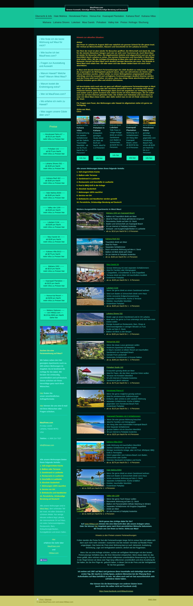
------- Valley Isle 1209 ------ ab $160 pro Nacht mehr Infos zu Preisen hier (54, 210)
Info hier (82, 158)
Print (40, 599)
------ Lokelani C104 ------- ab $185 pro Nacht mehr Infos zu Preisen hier (54, 224)
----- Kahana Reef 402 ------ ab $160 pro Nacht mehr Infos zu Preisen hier (54, 180)
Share (43, 560)
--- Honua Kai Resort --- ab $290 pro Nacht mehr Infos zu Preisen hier (54, 298)
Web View (152, 599)
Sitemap (48, 599)
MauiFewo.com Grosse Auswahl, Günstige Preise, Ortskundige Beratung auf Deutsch (96, 9)
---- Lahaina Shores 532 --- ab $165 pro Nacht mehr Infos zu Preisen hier (54, 166)
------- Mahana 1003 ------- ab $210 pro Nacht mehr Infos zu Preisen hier (54, 268)
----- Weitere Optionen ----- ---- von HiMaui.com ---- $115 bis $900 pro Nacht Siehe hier (53, 314)
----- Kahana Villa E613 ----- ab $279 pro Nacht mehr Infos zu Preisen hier (54, 254)
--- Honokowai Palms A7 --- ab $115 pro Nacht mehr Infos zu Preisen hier (54, 136)
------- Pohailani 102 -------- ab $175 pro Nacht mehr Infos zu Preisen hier (54, 151)
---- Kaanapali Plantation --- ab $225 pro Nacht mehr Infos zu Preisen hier (54, 283)
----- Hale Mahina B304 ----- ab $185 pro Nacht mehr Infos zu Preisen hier (54, 195)
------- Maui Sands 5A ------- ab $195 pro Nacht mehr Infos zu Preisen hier (54, 239)
